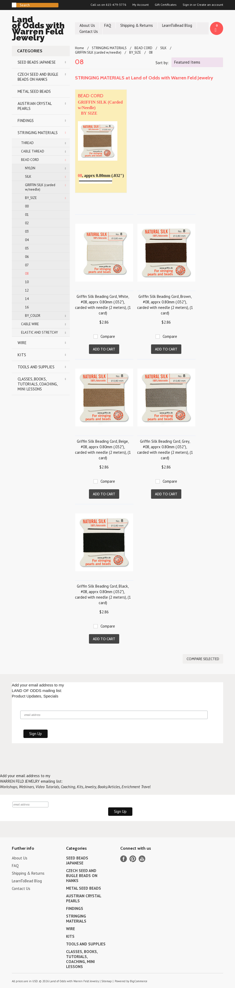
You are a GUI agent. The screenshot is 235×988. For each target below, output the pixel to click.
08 (27, 273)
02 (27, 223)
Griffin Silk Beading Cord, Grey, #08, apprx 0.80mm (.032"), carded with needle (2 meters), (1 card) (165, 449)
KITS (22, 354)
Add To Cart (104, 349)
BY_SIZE (31, 198)
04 (27, 240)
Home (79, 48)
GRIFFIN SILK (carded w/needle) (40, 187)
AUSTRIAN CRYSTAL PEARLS (35, 106)
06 (27, 256)
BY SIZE (89, 113)
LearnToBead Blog (177, 25)
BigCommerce (138, 981)
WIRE (22, 342)
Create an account (210, 5)
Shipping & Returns (136, 25)
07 (27, 265)
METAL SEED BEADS (34, 91)
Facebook (123, 858)
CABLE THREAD (32, 151)
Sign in (187, 5)
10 (27, 282)
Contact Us (88, 31)
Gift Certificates (166, 5)
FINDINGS (26, 120)
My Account (140, 5)
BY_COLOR (32, 315)
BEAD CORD (30, 159)
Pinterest (132, 858)
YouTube (142, 858)
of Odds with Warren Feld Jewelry (41, 29)
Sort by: (162, 62)
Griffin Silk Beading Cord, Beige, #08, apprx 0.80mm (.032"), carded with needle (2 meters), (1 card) (103, 449)
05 (27, 248)
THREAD (27, 143)
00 (27, 206)
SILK (28, 176)
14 (27, 299)
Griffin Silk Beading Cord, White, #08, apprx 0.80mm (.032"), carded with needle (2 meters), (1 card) (103, 304)
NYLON (30, 168)
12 (27, 290)
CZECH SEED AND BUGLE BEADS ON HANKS (38, 77)
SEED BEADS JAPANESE (37, 62)
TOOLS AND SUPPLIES (36, 366)
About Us (87, 25)
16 (27, 307)
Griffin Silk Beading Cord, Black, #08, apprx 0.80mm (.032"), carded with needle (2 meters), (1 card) (103, 594)
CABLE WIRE (30, 324)
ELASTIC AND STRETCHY (39, 332)
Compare (108, 336)
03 (27, 231)
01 (27, 214)
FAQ (107, 25)
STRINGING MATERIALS (38, 132)
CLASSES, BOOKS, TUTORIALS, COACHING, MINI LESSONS (38, 383)
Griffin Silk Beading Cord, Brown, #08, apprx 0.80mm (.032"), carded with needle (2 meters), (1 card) (165, 304)
